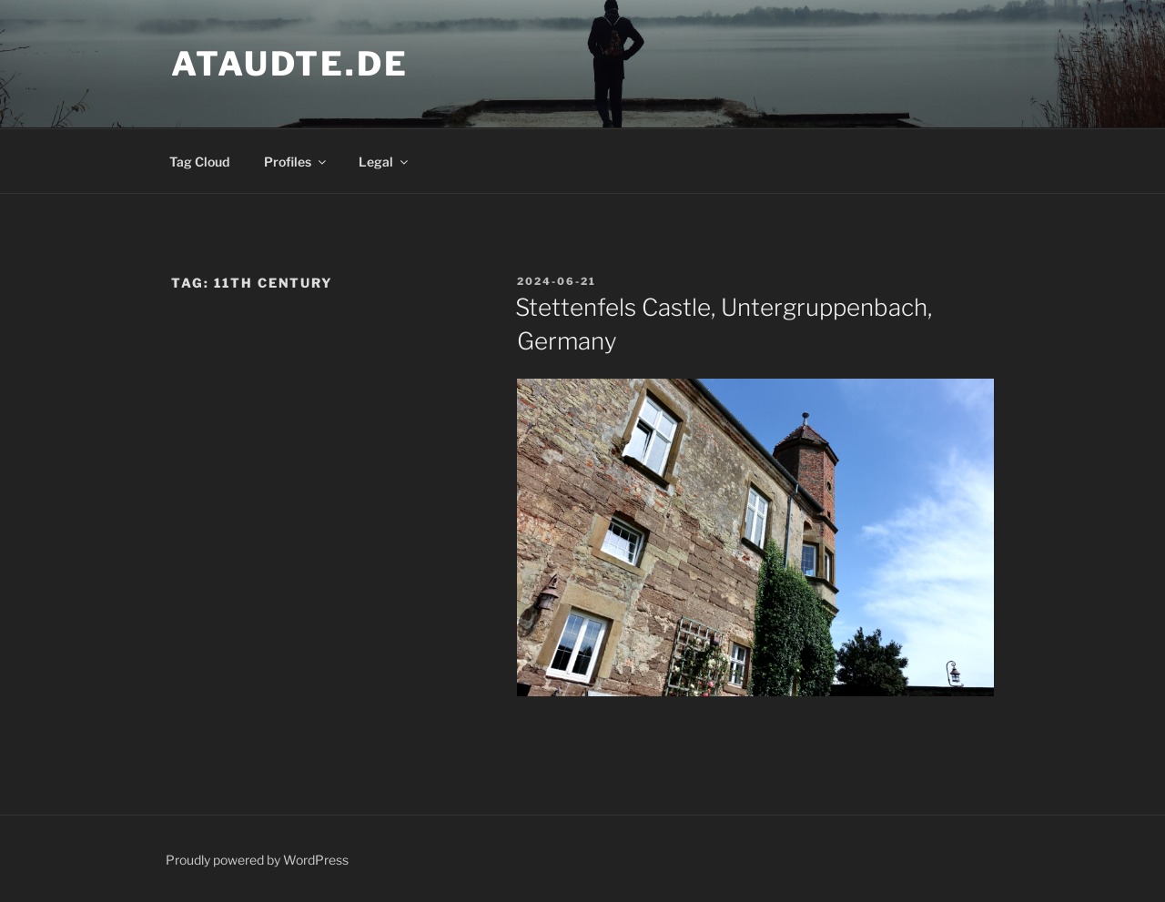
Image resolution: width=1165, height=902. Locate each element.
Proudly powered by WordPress (257, 859)
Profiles (296, 161)
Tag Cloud (199, 161)
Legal (384, 161)
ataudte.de (290, 64)
